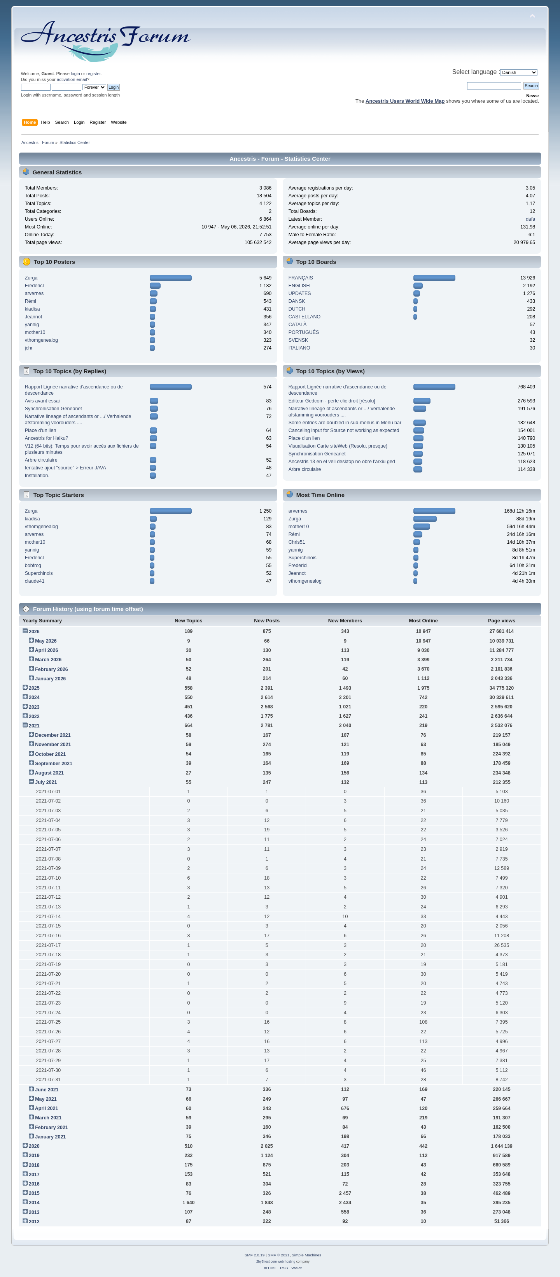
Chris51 (297, 542)
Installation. (37, 475)
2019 (34, 1155)
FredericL (35, 285)
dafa (530, 219)
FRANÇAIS (301, 278)
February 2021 (51, 1127)
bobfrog (33, 565)
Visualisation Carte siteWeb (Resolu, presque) (338, 446)
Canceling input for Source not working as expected (344, 430)
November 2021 (53, 744)
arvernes (34, 293)
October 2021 (50, 754)
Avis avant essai (42, 401)
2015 (34, 1193)
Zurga (31, 278)
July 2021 (46, 782)
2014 (34, 1202)
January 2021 (50, 1137)
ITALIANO (299, 348)
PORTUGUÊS (304, 332)
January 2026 (50, 679)
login (75, 73)
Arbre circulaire (41, 460)
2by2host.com (266, 1261)
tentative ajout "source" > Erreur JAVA (65, 468)
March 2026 (48, 659)
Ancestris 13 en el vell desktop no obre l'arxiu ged (342, 461)
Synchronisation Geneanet (53, 408)
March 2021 (48, 1118)
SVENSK (298, 340)
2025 (34, 688)
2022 (34, 716)
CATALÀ (298, 324)
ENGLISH (299, 285)
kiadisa (32, 309)
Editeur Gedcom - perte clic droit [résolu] (332, 401)
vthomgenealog (41, 340)
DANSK (297, 301)
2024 (34, 697)
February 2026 (51, 669)
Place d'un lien (40, 430)
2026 (34, 631)
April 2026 (46, 650)
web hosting (286, 1261)
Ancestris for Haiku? (46, 438)
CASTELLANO (304, 317)
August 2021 (49, 773)
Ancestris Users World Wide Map (405, 101)
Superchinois (39, 573)
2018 (34, 1165)
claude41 (35, 581)
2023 (34, 707)
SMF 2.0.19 (255, 1255)
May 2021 (45, 1099)
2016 (34, 1184)
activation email (72, 79)
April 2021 (46, 1108)
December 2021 (53, 735)
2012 (34, 1221)
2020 (34, 1146)
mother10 (35, 332)
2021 (34, 726)
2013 (34, 1212)
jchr (29, 348)
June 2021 (46, 1090)
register (93, 73)
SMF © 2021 (279, 1255)
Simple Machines (306, 1255)
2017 (34, 1174)
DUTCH (297, 309)
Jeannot (33, 317)
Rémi (30, 301)
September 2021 (53, 763)
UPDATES (300, 293)
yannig (32, 324)
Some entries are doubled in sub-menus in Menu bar (345, 422)
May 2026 (45, 641)
